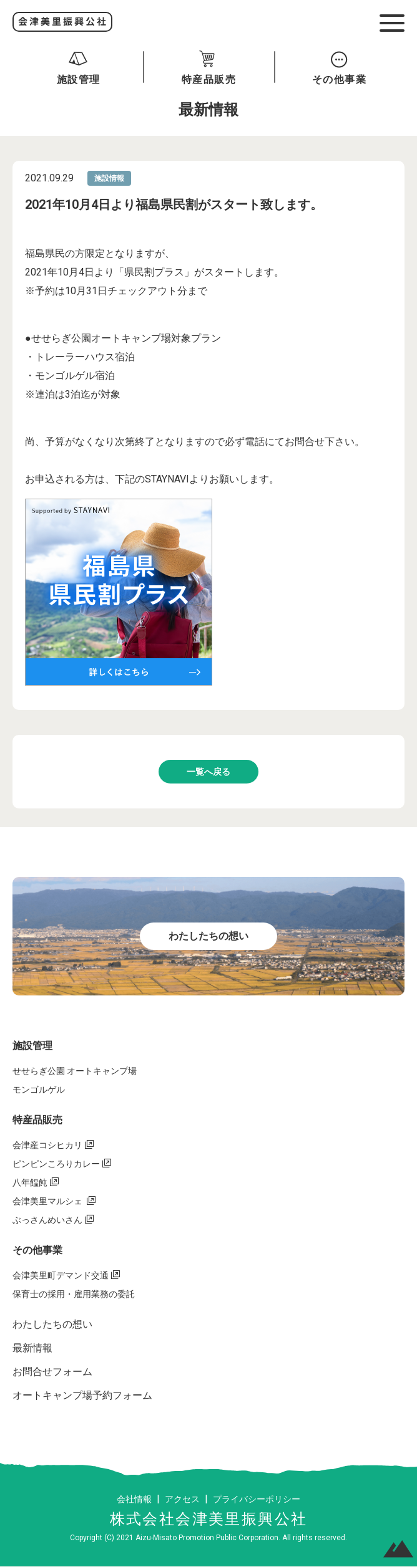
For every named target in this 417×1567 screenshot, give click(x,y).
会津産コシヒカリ (47, 1145)
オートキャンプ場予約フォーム (82, 1395)
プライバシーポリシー (256, 1499)
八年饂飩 (29, 1182)
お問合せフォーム (52, 1372)
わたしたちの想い (52, 1324)
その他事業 (37, 1250)
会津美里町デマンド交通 (60, 1275)
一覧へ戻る (208, 772)
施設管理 (32, 1046)
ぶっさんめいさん (47, 1220)
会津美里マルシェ (48, 1201)
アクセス (182, 1499)
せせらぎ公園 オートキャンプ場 (74, 1071)
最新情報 (32, 1348)
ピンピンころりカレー (56, 1164)
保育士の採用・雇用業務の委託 (73, 1294)
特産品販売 (37, 1120)
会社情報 (134, 1499)
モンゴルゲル (38, 1090)
